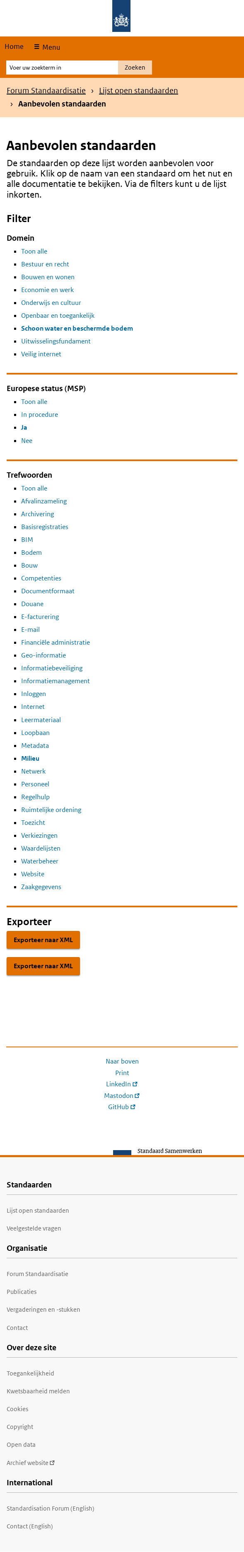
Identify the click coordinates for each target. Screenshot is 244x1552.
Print (122, 1073)
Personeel (35, 784)
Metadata (35, 745)
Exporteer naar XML (43, 940)
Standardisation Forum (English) (50, 1508)
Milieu (30, 758)
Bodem (31, 552)
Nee (26, 440)
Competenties (41, 578)
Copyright (20, 1427)
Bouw (29, 565)
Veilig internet (41, 354)
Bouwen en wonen (48, 277)
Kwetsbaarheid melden (38, 1391)
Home (14, 46)
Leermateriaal (41, 720)
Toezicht (33, 822)
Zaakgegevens (41, 886)
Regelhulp (35, 797)
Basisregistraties (44, 526)
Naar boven (122, 1061)
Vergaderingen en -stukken (43, 1309)
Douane (32, 604)
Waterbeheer (39, 861)
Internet (33, 706)
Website (32, 874)
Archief (31, 1463)
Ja (24, 427)
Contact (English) (30, 1526)
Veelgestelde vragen (34, 1228)
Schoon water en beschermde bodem (77, 328)
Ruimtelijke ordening (51, 809)
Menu (50, 47)
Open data (21, 1444)
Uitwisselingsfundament (56, 341)
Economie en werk (47, 289)
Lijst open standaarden (138, 90)
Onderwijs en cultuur (51, 302)
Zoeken (135, 67)
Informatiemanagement (55, 681)
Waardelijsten (40, 848)
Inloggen (33, 693)
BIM (27, 539)
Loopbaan (35, 732)
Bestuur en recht (45, 264)
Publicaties (21, 1292)
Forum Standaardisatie (46, 90)
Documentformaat (48, 591)
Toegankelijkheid (30, 1373)
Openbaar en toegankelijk (57, 315)
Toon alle (34, 251)
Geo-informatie (43, 655)
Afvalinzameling (44, 501)
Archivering (37, 514)
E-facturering (40, 616)
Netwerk (33, 771)
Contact (17, 1328)
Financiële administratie (55, 642)
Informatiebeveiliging (51, 668)
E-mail (30, 629)
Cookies (17, 1409)
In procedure (39, 414)
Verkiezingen (39, 835)
